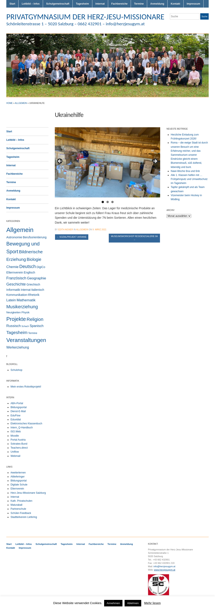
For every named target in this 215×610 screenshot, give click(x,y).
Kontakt (175, 3)
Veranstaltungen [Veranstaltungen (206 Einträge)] (26, 340)
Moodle (15, 435)
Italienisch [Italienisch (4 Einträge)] (37, 289)
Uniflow (15, 451)
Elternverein (17, 488)
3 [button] (112, 202)
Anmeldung (157, 3)
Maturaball (16, 504)
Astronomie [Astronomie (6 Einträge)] (14, 237)
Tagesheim (82, 3)
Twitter (191, 25)
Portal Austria (18, 439)
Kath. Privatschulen (21, 500)
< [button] (60, 161)
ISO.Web (16, 431)
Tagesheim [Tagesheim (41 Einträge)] (16, 332)
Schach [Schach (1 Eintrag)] (25, 326)
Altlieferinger (18, 476)
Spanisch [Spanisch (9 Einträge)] (37, 326)
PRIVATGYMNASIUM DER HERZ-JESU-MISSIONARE (85, 16)
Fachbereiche (119, 3)
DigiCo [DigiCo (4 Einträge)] (40, 267)
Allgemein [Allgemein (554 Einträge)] (20, 229)
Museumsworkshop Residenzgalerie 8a (134, 238)
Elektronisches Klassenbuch (26, 423)
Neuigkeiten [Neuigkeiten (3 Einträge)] (13, 312)
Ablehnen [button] (133, 603)
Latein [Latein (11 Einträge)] (11, 300)
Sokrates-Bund (19, 443)
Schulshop (16, 370)
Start (12, 3)
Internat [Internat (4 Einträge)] (26, 289)
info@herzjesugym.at (164, 566)
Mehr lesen (152, 603)
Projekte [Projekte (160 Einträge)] (16, 319)
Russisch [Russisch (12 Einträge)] (13, 326)
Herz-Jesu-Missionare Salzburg (28, 492)
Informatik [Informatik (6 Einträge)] (13, 289)
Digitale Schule (19, 484)
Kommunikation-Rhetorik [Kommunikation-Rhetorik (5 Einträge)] (22, 294)
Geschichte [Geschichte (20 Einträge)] (16, 284)
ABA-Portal (17, 403)
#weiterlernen (18, 472)
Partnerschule (18, 508)
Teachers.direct (19, 447)
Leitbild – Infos (31, 3)
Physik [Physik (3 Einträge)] (26, 312)
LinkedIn (206, 25)
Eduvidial (16, 419)
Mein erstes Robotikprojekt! (26, 386)
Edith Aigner (65, 229)
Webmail (15, 455)
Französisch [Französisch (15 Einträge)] (16, 278)
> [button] (155, 161)
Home (9, 103)
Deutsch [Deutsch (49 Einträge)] (27, 266)
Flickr (196, 25)
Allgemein (21, 103)
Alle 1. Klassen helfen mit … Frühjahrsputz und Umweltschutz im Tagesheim (189, 179)
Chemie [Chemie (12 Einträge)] (12, 267)
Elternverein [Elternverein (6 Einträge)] (14, 272)
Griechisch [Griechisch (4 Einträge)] (33, 284)
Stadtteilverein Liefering (24, 517)
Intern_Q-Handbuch (22, 427)
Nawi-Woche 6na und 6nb (185, 171)
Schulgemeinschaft (57, 3)
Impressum (193, 3)
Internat (100, 3)
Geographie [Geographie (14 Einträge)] (36, 278)
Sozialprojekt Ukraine (72, 237)
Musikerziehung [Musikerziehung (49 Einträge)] (22, 306)
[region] (107, 162)
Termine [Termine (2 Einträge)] (32, 333)
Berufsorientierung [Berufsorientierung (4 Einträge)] (35, 237)
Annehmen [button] (113, 603)
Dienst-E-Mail (18, 411)
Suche (204, 16)
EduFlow (15, 415)
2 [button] (107, 202)
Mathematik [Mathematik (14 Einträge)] (26, 300)
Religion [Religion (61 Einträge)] (35, 319)
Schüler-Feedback (21, 513)
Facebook (201, 25)
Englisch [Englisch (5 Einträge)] (29, 272)
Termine (139, 3)
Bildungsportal (19, 407)
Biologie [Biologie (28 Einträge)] (34, 259)
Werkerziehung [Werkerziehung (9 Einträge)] (17, 347)
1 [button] (103, 202)
